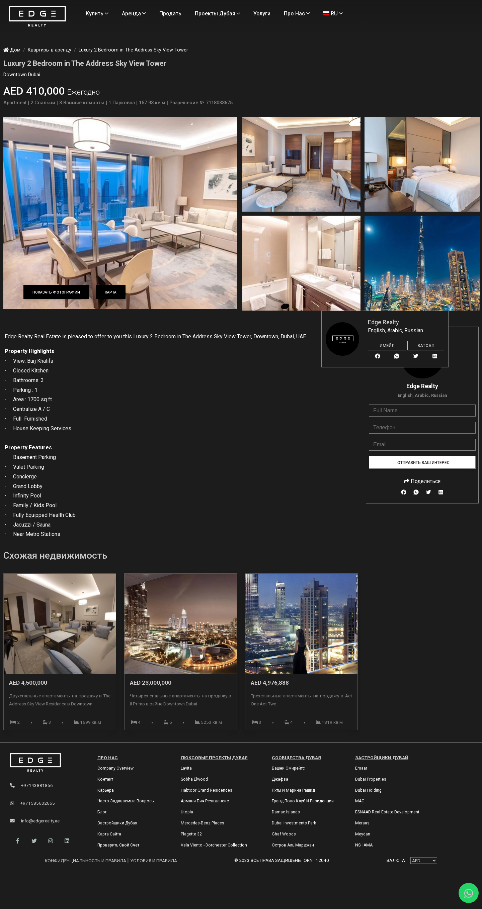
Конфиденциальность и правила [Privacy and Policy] (86, 860)
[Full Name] (422, 410)
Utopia (187, 812)
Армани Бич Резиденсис (205, 801)
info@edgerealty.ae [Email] (35, 820)
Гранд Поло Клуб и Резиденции (303, 801)
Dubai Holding (368, 790)
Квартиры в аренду (49, 50)
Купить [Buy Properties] (97, 13)
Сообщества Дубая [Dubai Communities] (296, 757)
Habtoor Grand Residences (206, 790)
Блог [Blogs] (102, 812)
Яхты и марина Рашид (293, 790)
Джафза (280, 779)
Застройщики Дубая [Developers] (117, 823)
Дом (11, 50)
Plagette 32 (191, 834)
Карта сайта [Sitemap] (109, 834)
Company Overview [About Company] (115, 768)
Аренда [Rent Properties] (134, 13)
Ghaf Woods (284, 834)
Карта (110, 292)
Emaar (361, 768)
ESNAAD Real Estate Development (387, 812)
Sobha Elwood (194, 779)
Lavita (186, 768)
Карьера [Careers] (105, 790)
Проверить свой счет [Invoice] (118, 845)
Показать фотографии (56, 292)
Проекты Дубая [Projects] (217, 13)
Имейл (387, 345)
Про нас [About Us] (297, 13)
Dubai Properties (370, 779)
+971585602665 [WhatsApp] (32, 803)
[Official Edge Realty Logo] (46, 763)
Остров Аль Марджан (293, 845)
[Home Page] (37, 16)
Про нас (107, 757)
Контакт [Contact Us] (105, 779)
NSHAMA (364, 845)
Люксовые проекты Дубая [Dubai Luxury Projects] (214, 757)
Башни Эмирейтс (288, 768)
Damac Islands (286, 812)
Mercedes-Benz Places (202, 823)
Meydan (362, 834)
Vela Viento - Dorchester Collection (214, 845)
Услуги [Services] (261, 13)
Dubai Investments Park (294, 823)
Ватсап (425, 345)
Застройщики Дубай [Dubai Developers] (381, 757)
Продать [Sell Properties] (170, 13)
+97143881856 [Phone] (31, 785)
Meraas (362, 823)
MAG (360, 801)
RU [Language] (333, 13)
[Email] (422, 445)
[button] (17, 840)
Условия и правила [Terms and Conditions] (153, 860)
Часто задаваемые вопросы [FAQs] (126, 801)
